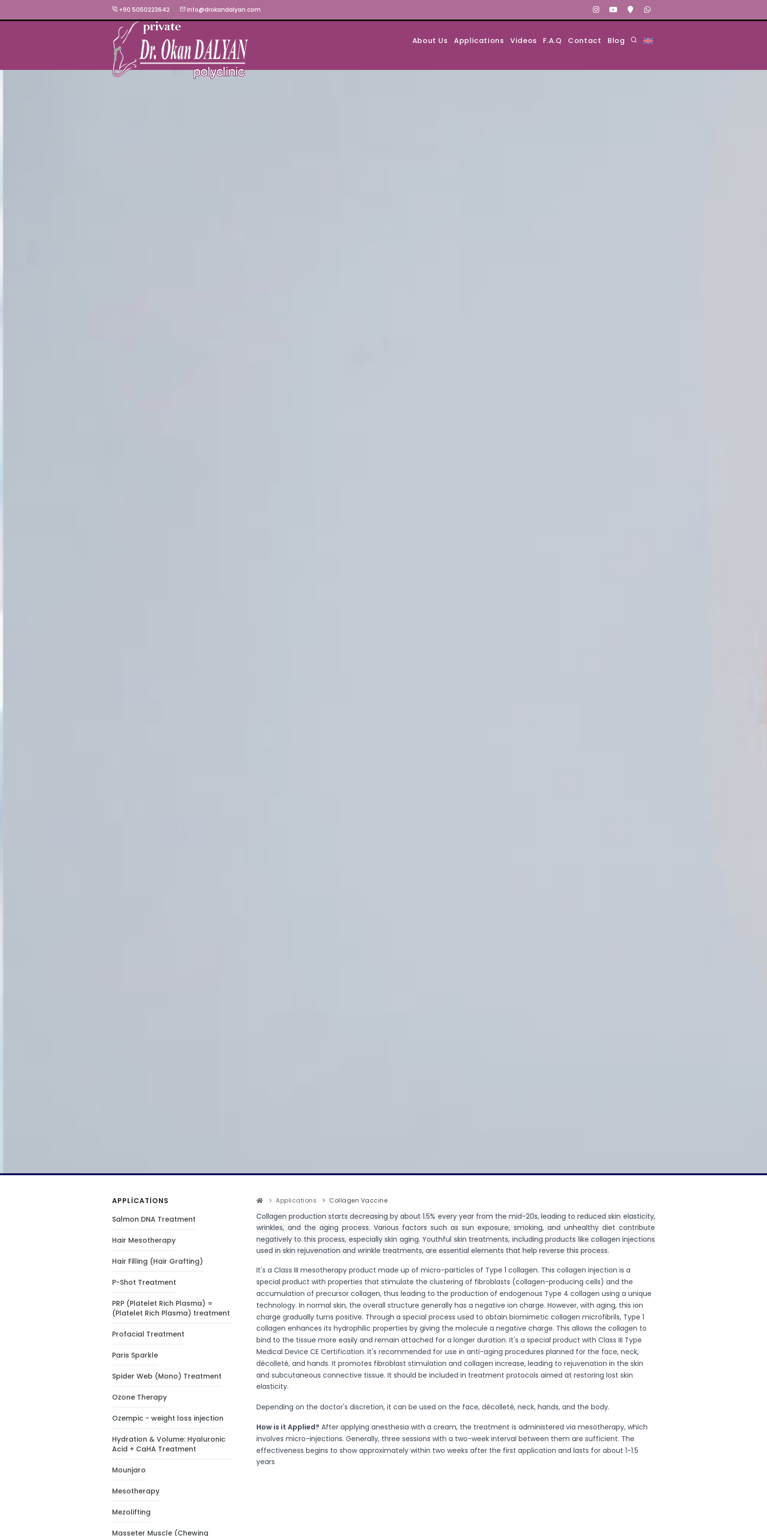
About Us (379, 40)
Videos (492, 40)
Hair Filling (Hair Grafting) (157, 1262)
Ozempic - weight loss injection (168, 1419)
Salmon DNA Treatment (154, 1220)
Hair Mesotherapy (144, 1241)
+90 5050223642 (141, 9)
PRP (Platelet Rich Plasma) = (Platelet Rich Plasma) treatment (171, 1308)
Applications (438, 40)
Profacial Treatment (148, 1334)
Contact (572, 40)
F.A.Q (530, 40)
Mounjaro (129, 1470)
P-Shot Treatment (144, 1283)
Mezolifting (131, 1512)
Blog (612, 40)
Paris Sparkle (135, 1355)
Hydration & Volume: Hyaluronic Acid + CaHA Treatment (169, 1444)
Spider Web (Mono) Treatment (167, 1377)
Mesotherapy (135, 1491)
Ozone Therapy (139, 1398)
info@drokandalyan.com (220, 9)
